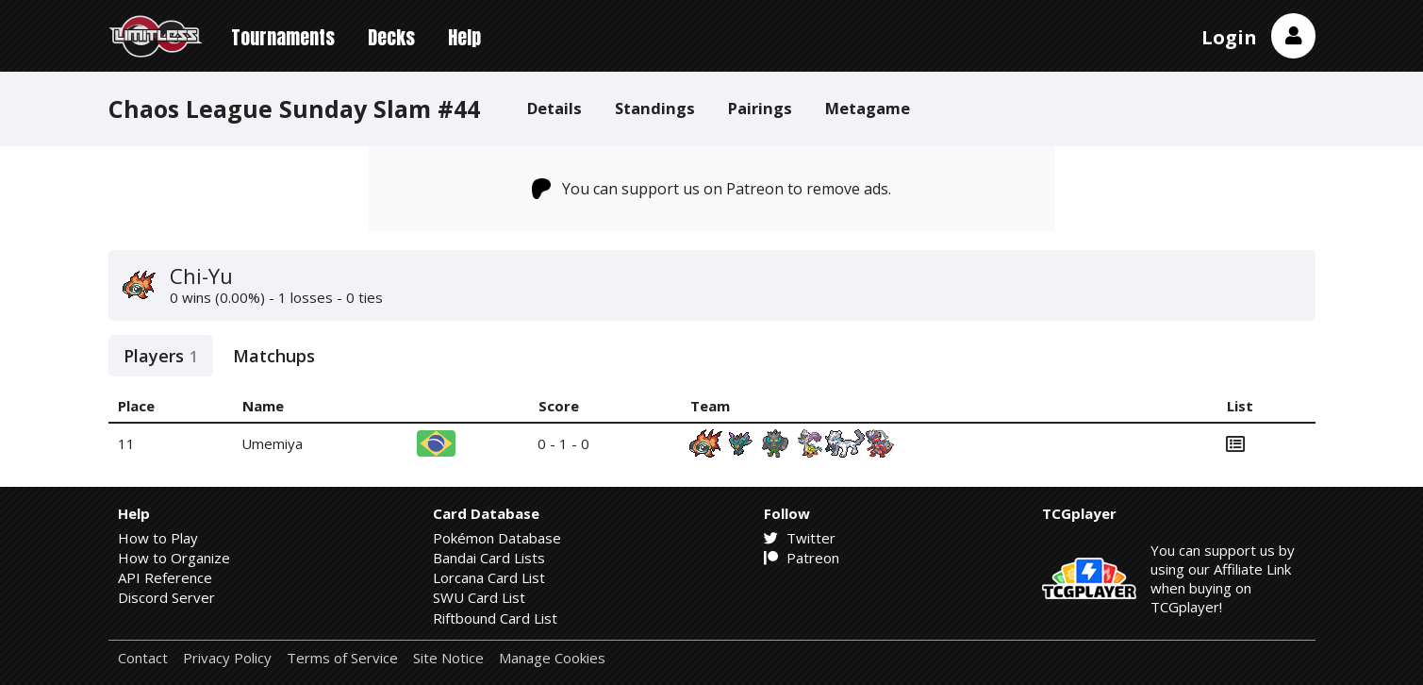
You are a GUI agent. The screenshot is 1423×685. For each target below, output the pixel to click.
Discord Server (166, 597)
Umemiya (272, 443)
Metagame (867, 108)
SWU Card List (479, 597)
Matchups (274, 355)
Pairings (760, 108)
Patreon (801, 557)
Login (1229, 37)
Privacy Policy (227, 658)
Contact (143, 658)
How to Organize (174, 557)
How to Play (158, 537)
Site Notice (448, 658)
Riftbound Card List (495, 618)
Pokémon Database (497, 537)
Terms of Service (342, 658)
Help (464, 37)
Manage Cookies (552, 658)
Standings (655, 108)
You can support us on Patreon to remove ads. (711, 188)
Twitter (800, 537)
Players (161, 355)
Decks (391, 37)
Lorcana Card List (489, 577)
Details (554, 108)
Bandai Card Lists (489, 557)
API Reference (165, 577)
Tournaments (283, 37)
